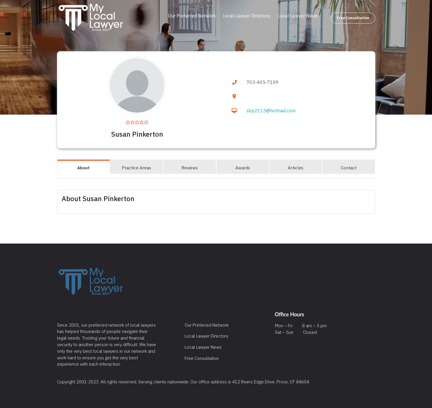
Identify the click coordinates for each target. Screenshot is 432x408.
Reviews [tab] (189, 167)
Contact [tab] (349, 167)
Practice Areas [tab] (136, 167)
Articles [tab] (295, 167)
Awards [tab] (242, 167)
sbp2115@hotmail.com (271, 110)
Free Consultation (353, 18)
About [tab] (83, 167)
